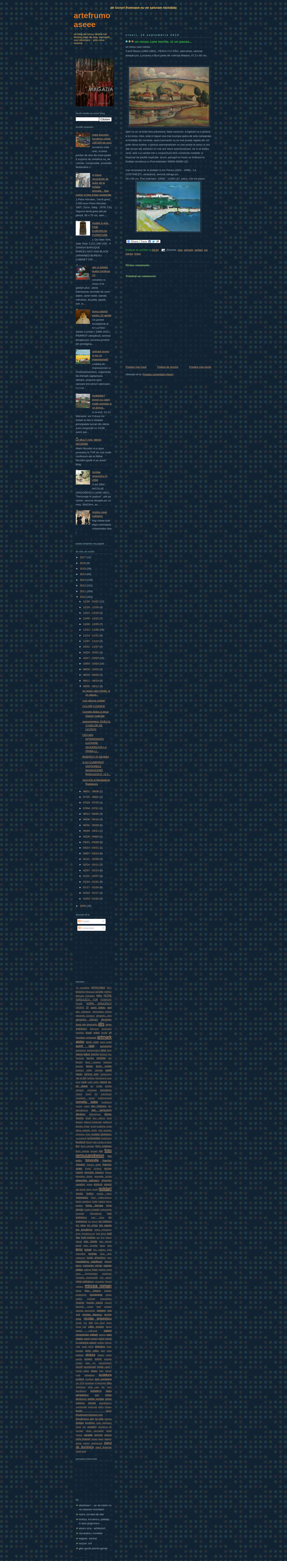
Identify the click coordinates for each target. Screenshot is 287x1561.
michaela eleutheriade (87, 1277)
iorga (78, 1233)
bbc (110, 1054)
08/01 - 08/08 (91, 791)
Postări (83, 921)
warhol (86, 1443)
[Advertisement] (96, 955)
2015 (83, 568)
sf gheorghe (100, 1383)
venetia (88, 1434)
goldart (199, 249)
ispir (103, 1237)
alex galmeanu (83, 1011)
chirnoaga (92, 1090)
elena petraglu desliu (86, 1130)
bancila (95, 1054)
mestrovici (107, 1273)
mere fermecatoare (87, 1273)
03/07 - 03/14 (91, 853)
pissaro (100, 1355)
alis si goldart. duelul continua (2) (101, 271)
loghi (109, 1249)
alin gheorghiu (89, 1024)
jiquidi (78, 1245)
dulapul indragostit (93, 1122)
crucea (79, 1106)
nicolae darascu (92, 1314)
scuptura (89, 1379)
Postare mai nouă (136, 366)
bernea (90, 1058)
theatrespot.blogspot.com (89, 1414)
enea (88, 1134)
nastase (108, 1306)
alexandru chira (104, 1015)
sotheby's (95, 1390)
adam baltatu (97, 1007)
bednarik (80, 1058)
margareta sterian (92, 1265)
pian (103, 1351)
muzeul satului (94, 1302)
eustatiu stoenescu (101, 1134)
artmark (188, 249)
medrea (102, 1269)
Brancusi (90, 992)
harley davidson (83, 1201)
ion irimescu (105, 1221)
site (103, 1387)
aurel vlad (85, 1046)
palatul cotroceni (86, 1330)
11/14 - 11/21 (91, 635)
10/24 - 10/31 (91, 652)
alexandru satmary (87, 1019)
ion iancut (92, 1221)
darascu (80, 1114)
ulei (84, 1427)
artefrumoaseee (92, 20)
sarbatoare (90, 1375)
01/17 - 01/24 (91, 887)
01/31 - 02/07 (91, 875)
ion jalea (81, 1225)
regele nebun (82, 1371)
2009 (83, 905)
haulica (101, 1201)
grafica (89, 1193)
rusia (78, 1375)
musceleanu (106, 1298)
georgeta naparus (94, 1172)
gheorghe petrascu (87, 1180)
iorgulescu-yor (88, 1233)
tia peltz (99, 1418)
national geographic (85, 1310)
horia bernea (94, 1205)
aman (109, 1024)
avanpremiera (93, 1050)
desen (108, 1114)
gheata (108, 1172)
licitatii (87, 1249)
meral (109, 1269)
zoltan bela (81, 1451)
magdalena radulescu (89, 1261)
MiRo (99, 995)
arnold (104, 1033)
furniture (97, 1168)
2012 (83, 585)
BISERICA (81, 992)
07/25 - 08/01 (91, 796)
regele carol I (104, 1367)
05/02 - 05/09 (91, 825)
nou (85, 1323)
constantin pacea (85, 1098)
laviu (109, 1245)
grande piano (104, 1193)
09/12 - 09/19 (91, 680)
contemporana (105, 1098)
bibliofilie (101, 1058)
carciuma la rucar (103, 1078)
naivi (98, 1306)
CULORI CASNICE (93, 706)
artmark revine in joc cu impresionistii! (100, 355)
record (79, 1367)
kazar (102, 1245)
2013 (83, 579)
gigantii (108, 1184)
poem (109, 1355)
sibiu (109, 1383)
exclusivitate (93, 1138)
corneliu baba (87, 1102)
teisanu (108, 1407)
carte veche (93, 1082)
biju (110, 1058)
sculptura (105, 1374)
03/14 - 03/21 (91, 847)
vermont (98, 1435)
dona (109, 1118)
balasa (79, 1054)
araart (89, 1032)
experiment (106, 1138)
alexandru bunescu (85, 1015)
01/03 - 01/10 (91, 898)
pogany (88, 1359)
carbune (91, 1078)
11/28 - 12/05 (91, 624)
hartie (94, 1201)
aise (180, 249)
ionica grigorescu (103, 1229)
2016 (83, 563)
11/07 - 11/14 (91, 641)
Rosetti (79, 1003)
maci (109, 1257)
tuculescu (90, 1422)
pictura (90, 1354)
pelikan (100, 1342)
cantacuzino (106, 1074)
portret (98, 1359)
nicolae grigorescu (98, 1318)
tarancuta (92, 1407)
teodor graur (94, 1411)
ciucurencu (106, 1090)
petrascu (100, 1346)
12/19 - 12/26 (91, 607)
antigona (80, 1033)
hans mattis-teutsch (101, 1197)
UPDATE (80, 1007)
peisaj (101, 1338)
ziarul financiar (103, 1447)
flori (78, 1146)
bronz (89, 1066)
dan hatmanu (98, 1106)
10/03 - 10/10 (91, 663)
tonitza (80, 1422)
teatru (100, 1407)
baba (103, 1050)
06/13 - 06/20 (91, 813)
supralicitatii (81, 1407)
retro (101, 1371)
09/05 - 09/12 (91, 686)
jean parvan (105, 1241)
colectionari (106, 1094)
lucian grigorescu (96, 1257)
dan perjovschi (101, 1110)
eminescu (80, 1134)
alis (101, 1024)
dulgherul (107, 1122)
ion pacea (105, 1225)
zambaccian (96, 1443)
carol (78, 1082)
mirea (78, 1290)
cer (91, 1086)
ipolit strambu (88, 1237)
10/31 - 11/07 (91, 646)
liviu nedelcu (99, 1249)
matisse (87, 1269)
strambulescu (105, 1403)
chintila (108, 1086)
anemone (94, 1029)
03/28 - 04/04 (91, 836)
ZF (87, 1007)
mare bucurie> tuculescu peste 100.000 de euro (101, 138)
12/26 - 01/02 (91, 601)
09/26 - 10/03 (91, 669)
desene (80, 1118)
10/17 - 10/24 (91, 657)
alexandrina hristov (102, 1011)
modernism (81, 1294)
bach (109, 1050)
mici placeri (106, 1277)
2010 (83, 596)
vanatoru (92, 1426)
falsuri (89, 1142)
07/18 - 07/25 (91, 802)
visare (101, 1439)
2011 (83, 591)
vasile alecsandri (95, 1431)
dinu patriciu (99, 1118)
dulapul (79, 1122)
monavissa (95, 1294)
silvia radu (93, 1387)
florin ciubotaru (103, 1146)
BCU (109, 988)
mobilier (108, 1290)
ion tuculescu (84, 1229)
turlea (78, 1427)
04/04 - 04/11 (91, 830)
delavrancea (95, 1114)
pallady (94, 1334)
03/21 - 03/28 (91, 842)
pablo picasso (96, 1326)
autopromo (81, 1050)
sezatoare (89, 1383)
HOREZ (108, 992)
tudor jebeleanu (104, 1423)
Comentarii (86, 928)
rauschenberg (105, 1363)
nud (90, 1322)
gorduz (79, 1193)
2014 (83, 574)
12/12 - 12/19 (91, 612)
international (95, 1213)
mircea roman (98, 1286)
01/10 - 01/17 (91, 892)
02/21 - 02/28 (91, 859)
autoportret (106, 1046)
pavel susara (91, 1338)
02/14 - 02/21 (91, 864)
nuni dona (99, 1323)
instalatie (95, 1209)
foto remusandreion (94, 1153)
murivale (91, 1298)
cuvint (86, 1106)
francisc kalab (94, 1164)
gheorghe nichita (103, 1176)
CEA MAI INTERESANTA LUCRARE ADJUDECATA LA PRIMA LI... (94, 743)
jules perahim (90, 1245)
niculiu (79, 1323)
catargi (103, 1082)
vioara (94, 1439)
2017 (83, 557)
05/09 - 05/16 (91, 819)
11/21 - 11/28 (91, 629)
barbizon (103, 1054)
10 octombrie (82, 988)
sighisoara (81, 1387)
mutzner (80, 1302)
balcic (87, 1054)
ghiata (89, 1184)
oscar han (81, 1327)
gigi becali (81, 1189)
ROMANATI (106, 999)
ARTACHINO (98, 987)
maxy (95, 1269)
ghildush (98, 1184)
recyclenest (90, 1367)
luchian (92, 1253)
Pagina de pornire (167, 366)
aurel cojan (92, 1042)
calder (89, 1070)
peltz (78, 1346)
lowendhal (80, 1253)
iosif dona (101, 1233)
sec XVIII (80, 1383)
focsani (94, 1151)
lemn (79, 1249)
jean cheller (90, 1241)
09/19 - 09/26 (91, 674)
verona (108, 1435)
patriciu (102, 1334)
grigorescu (82, 1197)
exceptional (81, 1138)
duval (93, 1126)
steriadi (92, 1403)
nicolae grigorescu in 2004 (99, 476)
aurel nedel (106, 1042)
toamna (108, 1419)
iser (98, 1237)
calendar (99, 1070)
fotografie (92, 1160)
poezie (79, 1359)
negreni (101, 1310)
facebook (81, 1142)
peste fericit (87, 1346)
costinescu (107, 1102)
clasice (79, 1094)
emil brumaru (105, 1130)
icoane (87, 1209)
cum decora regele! (93, 700)
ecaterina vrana (104, 1126)
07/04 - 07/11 (91, 808)
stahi (97, 1395)
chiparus (80, 1090)
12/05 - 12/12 (91, 618)
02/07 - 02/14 (91, 870)
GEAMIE (99, 992)
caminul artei (91, 1074)
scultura (80, 1379)
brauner (79, 1066)
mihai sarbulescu (85, 1281)
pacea (109, 1327)
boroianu (107, 1062)
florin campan (87, 1146)
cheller (99, 1086)
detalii (88, 1118)
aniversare (107, 1029)
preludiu (108, 1359)
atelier (80, 1041)
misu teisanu (93, 1290)
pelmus (108, 1342)
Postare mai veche (200, 366)
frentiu (88, 1168)
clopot (88, 1094)
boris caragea (92, 1062)
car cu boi (81, 1078)
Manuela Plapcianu (85, 995)
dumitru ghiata (83, 1126)
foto (101, 1151)
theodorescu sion (85, 1418)
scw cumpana (103, 1378)
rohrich (108, 1371)
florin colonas (82, 1151)
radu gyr (90, 1363)
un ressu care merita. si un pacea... (163, 42)
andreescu (81, 1028)
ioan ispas (97, 1217)
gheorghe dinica (84, 1176)
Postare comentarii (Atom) (158, 374)
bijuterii (79, 1062)
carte (84, 1082)
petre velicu (92, 1350)
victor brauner (83, 1439)
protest (79, 1363)
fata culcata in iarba (102, 1142)
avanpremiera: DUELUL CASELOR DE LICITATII (96, 725)
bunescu (80, 1070)
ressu (137, 253)
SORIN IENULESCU (99, 1003)
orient (109, 1323)
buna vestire (104, 1066)
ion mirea (92, 1225)
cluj (96, 1094)
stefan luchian (95, 1398)
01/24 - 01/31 (91, 881)
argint (96, 1032)
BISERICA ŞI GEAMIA (95, 756)
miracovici (99, 1281)
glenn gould (92, 1189)
